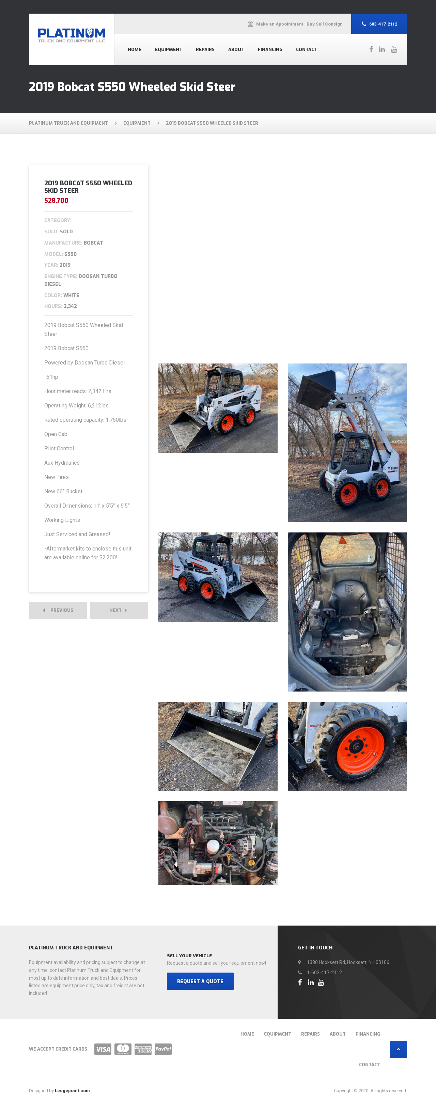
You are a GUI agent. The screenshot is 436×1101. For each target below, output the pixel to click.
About (236, 49)
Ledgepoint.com (72, 1090)
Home (134, 49)
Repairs (205, 49)
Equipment (168, 49)
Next (118, 610)
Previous (58, 610)
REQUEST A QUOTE (200, 982)
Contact (306, 49)
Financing (270, 49)
